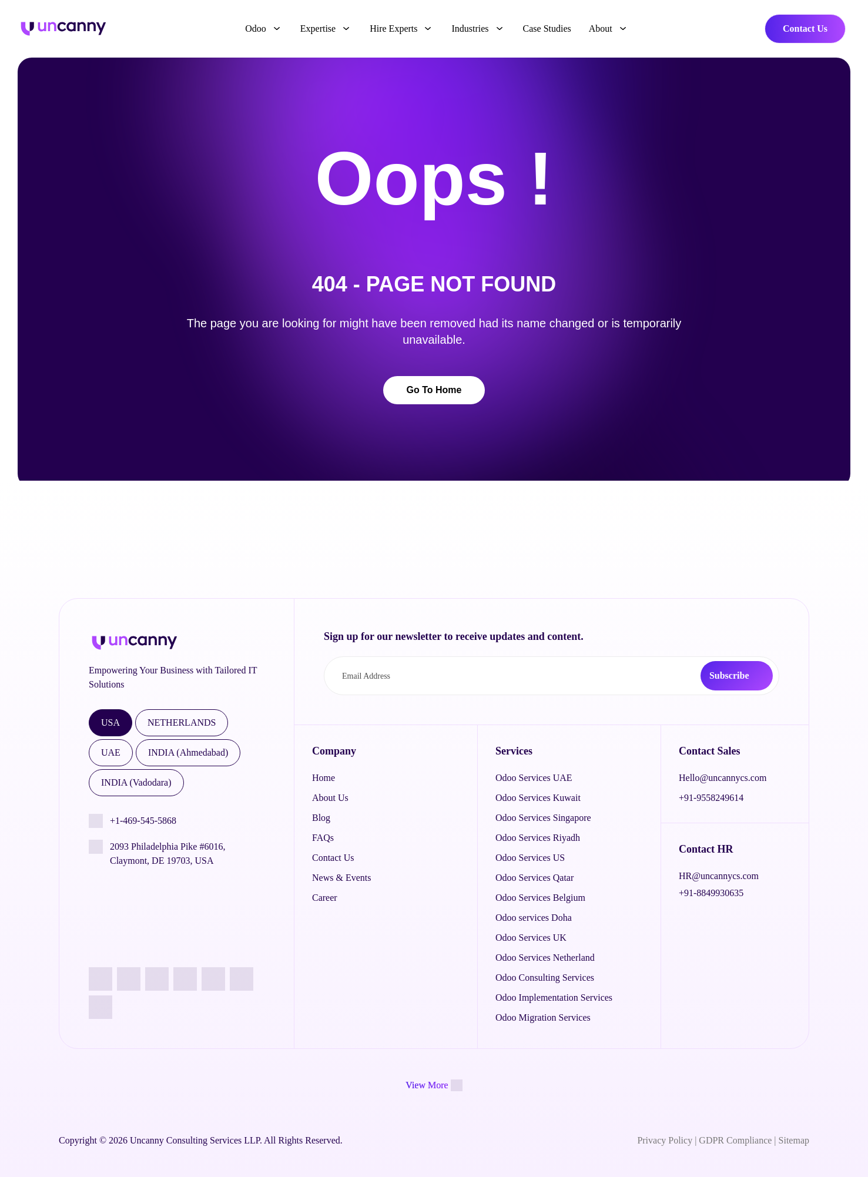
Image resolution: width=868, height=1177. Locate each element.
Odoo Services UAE (533, 778)
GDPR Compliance (735, 1140)
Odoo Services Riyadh (537, 838)
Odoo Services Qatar (534, 878)
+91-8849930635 (711, 893)
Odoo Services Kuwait (538, 798)
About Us (330, 798)
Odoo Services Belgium (540, 898)
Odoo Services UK (531, 938)
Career (324, 898)
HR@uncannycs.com (719, 876)
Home (323, 778)
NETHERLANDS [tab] (182, 722)
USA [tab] (110, 722)
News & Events (341, 878)
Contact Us (805, 28)
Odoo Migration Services (543, 1017)
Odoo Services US (530, 858)
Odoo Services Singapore (543, 818)
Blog (321, 818)
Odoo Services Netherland (545, 958)
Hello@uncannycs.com (722, 778)
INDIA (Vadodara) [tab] (136, 782)
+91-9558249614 (711, 798)
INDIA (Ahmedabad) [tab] (188, 752)
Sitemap (794, 1140)
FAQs (323, 838)
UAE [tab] (110, 752)
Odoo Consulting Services (544, 977)
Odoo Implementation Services (553, 997)
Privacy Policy (664, 1140)
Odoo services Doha (533, 918)
